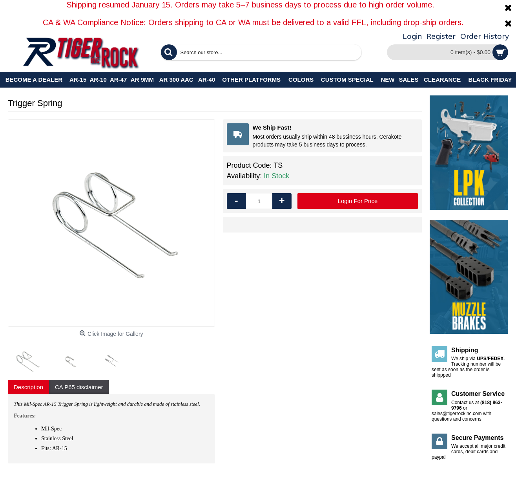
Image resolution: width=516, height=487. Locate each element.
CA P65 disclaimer (79, 387)
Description (28, 387)
